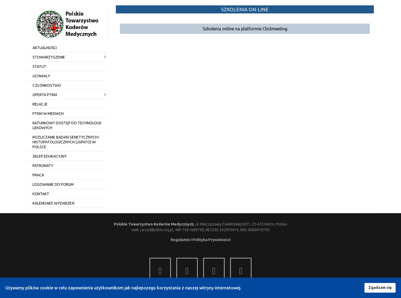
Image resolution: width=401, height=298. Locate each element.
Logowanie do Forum (53, 184)
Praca (38, 175)
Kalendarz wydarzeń (53, 203)
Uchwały (41, 76)
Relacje (40, 104)
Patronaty (43, 165)
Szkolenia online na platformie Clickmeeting (245, 28)
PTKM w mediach (48, 113)
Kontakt (41, 194)
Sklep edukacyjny (50, 156)
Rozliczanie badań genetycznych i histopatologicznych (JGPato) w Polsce (66, 142)
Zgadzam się (380, 287)
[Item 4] (241, 268)
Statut (39, 66)
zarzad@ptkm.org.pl (156, 230)
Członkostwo (47, 85)
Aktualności (45, 48)
